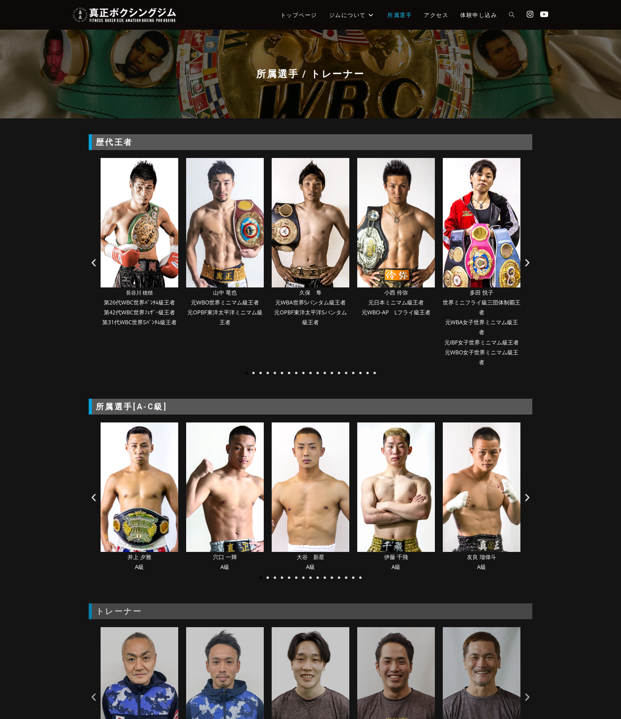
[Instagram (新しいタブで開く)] (530, 14)
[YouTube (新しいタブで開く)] (544, 14)
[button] (94, 263)
